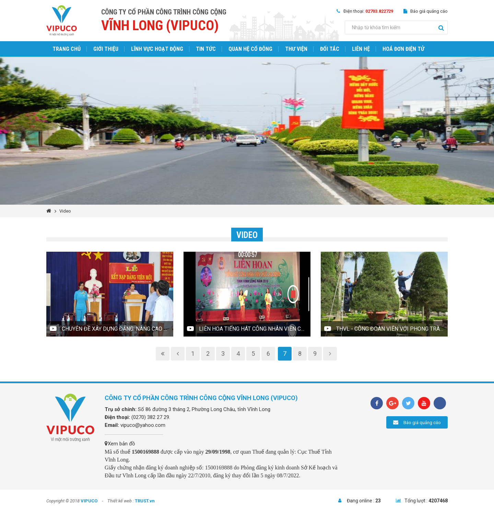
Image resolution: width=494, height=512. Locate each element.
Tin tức (206, 49)
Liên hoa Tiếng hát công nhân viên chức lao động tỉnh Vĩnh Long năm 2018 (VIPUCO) (254, 329)
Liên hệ (361, 49)
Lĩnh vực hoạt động (157, 49)
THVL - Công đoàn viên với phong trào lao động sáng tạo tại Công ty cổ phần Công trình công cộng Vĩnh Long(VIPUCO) (392, 329)
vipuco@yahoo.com (142, 425)
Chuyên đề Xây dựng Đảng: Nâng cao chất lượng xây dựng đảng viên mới (117, 329)
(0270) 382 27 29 (150, 417)
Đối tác (329, 49)
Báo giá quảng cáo (429, 11)
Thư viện (296, 49)
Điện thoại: (368, 11)
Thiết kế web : (120, 500)
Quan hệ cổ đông (250, 49)
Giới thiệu (105, 49)
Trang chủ (66, 49)
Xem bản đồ (120, 444)
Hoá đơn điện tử (403, 49)
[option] (247, 131)
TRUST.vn (145, 500)
